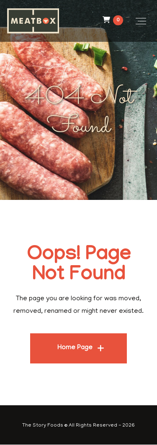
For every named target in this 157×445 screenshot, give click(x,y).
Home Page (75, 348)
